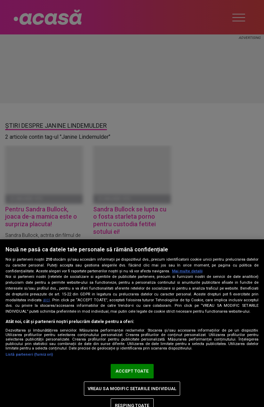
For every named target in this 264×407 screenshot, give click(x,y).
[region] (132, 323)
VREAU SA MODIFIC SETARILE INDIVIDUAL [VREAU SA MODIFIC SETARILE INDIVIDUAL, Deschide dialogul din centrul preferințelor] (132, 388)
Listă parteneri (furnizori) (29, 354)
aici (46, 300)
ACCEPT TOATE (132, 371)
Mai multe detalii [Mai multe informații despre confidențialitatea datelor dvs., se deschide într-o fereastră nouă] (187, 271)
